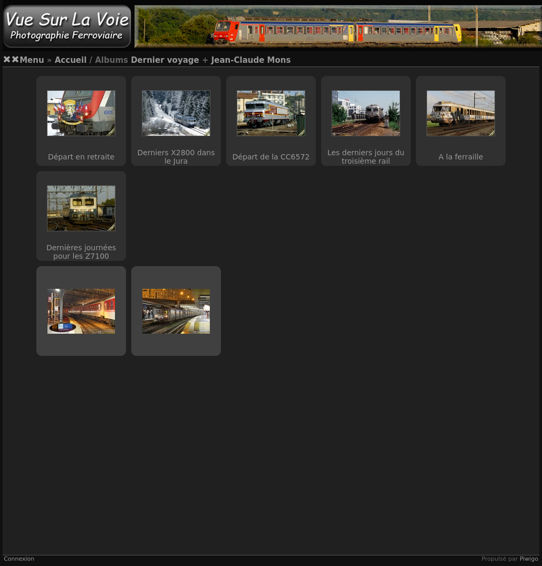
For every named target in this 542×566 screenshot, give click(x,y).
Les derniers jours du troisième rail (365, 156)
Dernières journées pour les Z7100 (81, 251)
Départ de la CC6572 (271, 157)
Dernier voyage (165, 60)
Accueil (71, 60)
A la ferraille (461, 157)
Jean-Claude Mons (251, 60)
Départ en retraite (81, 157)
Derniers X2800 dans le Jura (176, 156)
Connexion (19, 558)
